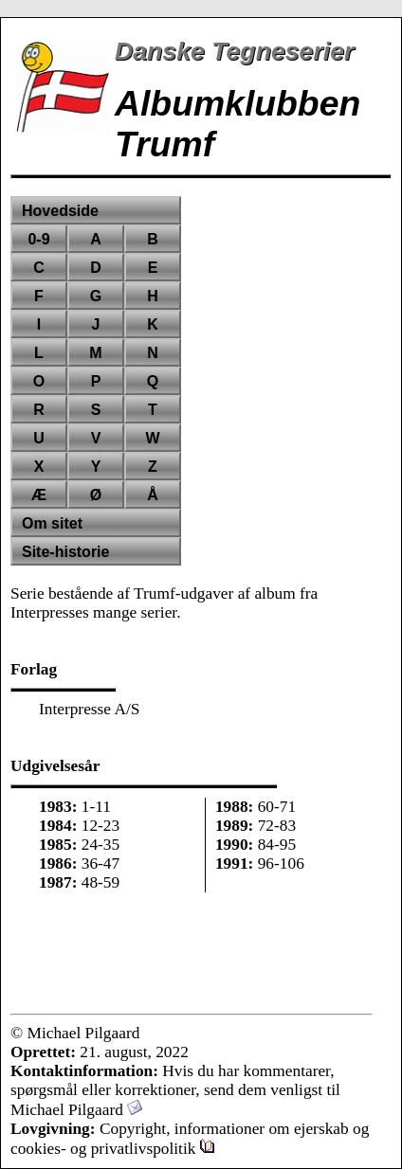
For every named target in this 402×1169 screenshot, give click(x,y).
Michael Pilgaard (76, 1110)
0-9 (38, 239)
